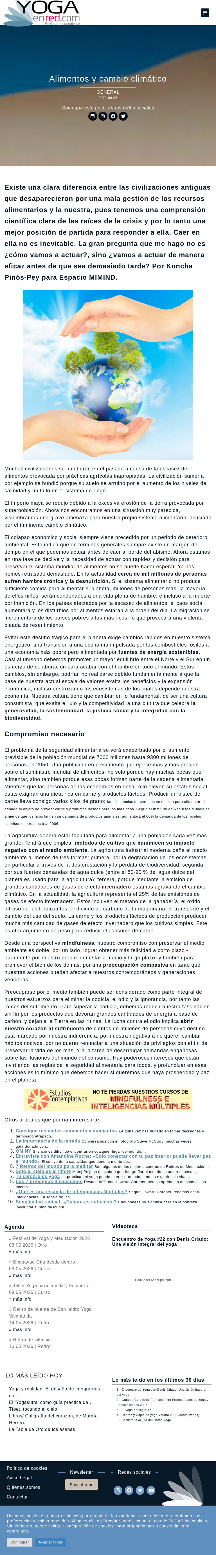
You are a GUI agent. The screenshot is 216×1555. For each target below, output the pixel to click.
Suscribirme (81, 1484)
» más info (20, 1251)
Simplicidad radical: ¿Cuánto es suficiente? (66, 1201)
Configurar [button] (19, 1542)
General (108, 92)
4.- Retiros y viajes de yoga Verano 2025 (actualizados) (158, 1415)
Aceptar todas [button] (51, 1542)
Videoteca (125, 1226)
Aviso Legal (19, 1477)
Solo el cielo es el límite (43, 1171)
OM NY (24, 1151)
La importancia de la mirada (48, 1141)
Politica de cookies (27, 1468)
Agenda (14, 1227)
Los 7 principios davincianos (49, 1181)
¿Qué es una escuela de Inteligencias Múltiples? (71, 1191)
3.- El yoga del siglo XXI (135, 1410)
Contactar (17, 1497)
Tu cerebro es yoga (38, 1176)
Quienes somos (23, 1487)
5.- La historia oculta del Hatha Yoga (144, 1420)
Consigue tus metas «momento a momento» (66, 1130)
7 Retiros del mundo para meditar (54, 1166)
